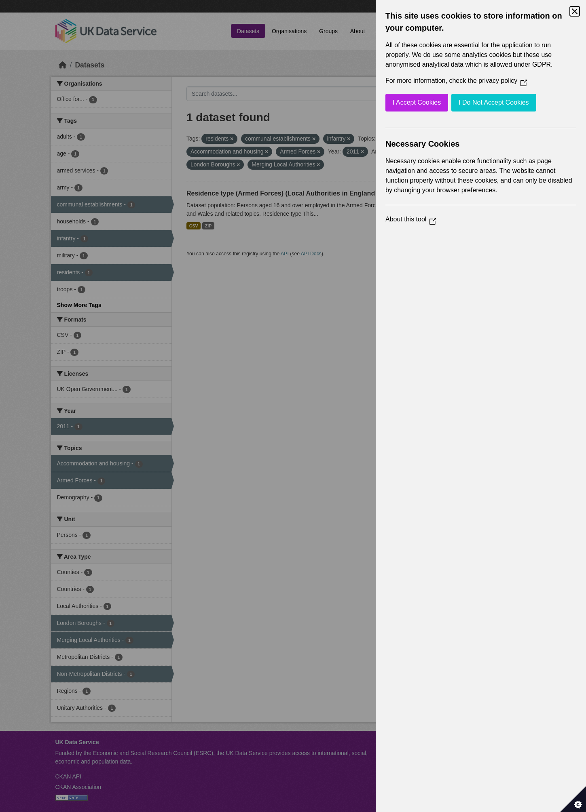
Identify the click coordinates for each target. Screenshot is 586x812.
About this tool (410, 219)
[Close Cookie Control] (575, 11)
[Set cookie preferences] (573, 799)
